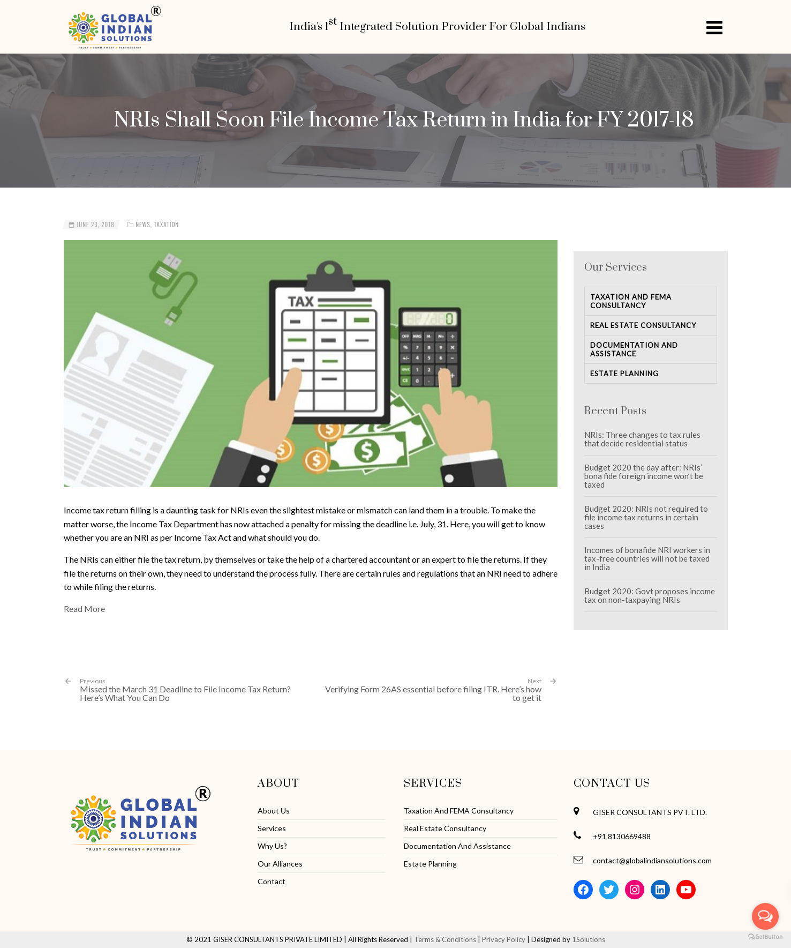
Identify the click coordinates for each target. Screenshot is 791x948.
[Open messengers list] (765, 916)
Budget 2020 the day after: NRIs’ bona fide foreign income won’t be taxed (643, 476)
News (142, 224)
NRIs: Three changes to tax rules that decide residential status (642, 438)
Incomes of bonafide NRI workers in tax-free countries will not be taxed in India (647, 558)
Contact (271, 881)
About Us (274, 811)
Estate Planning (624, 373)
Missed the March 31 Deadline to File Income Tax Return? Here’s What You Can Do (191, 689)
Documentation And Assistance (634, 349)
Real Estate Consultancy (643, 325)
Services (272, 828)
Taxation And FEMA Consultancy (631, 301)
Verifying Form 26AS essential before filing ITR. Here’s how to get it (433, 693)
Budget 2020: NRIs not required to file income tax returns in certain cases (646, 517)
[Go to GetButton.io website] (765, 937)
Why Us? (272, 846)
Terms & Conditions (445, 939)
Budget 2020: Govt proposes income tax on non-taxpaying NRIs (649, 595)
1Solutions (588, 939)
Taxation (166, 224)
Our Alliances (280, 864)
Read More (84, 608)
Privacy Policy (503, 939)
